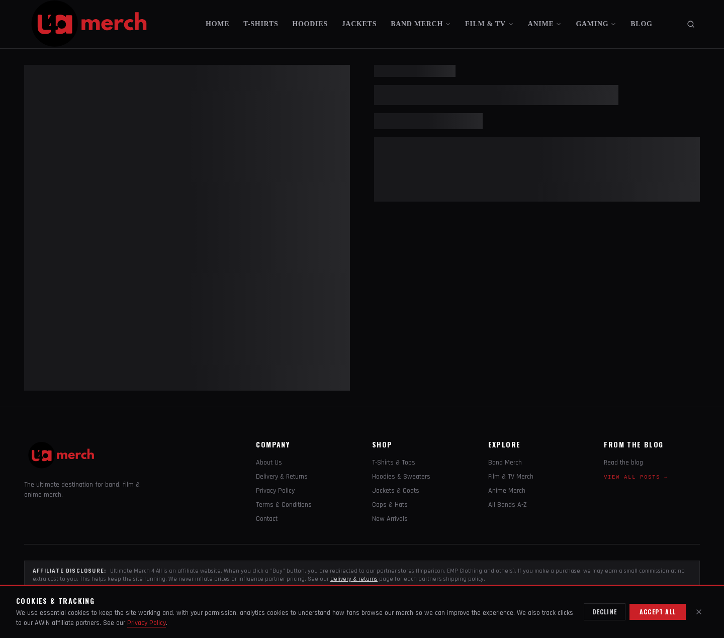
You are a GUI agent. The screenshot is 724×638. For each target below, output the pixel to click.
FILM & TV (489, 24)
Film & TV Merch (510, 476)
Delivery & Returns (282, 476)
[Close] (699, 612)
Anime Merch (506, 490)
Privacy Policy (275, 490)
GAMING (596, 24)
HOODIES (309, 24)
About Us (269, 462)
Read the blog (623, 462)
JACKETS (359, 24)
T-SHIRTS (260, 24)
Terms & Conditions (284, 504)
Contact (267, 518)
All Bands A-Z (507, 504)
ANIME (545, 24)
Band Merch (505, 462)
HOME (217, 24)
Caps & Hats (390, 504)
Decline (604, 611)
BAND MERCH (421, 24)
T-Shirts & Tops (393, 462)
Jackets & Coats (395, 490)
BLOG (641, 24)
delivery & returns (354, 579)
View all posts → (636, 477)
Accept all (658, 611)
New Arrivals (390, 518)
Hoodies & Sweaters (401, 476)
